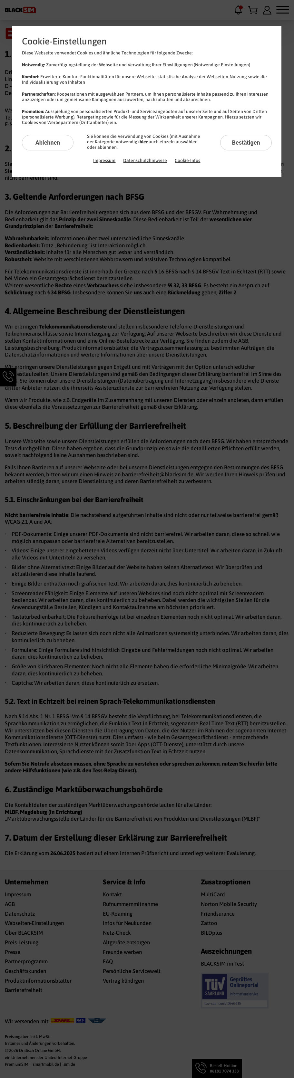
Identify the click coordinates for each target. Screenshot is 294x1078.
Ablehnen (47, 142)
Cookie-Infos (187, 160)
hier (144, 141)
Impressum (104, 160)
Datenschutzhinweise (145, 160)
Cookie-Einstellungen (64, 41)
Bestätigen (246, 142)
